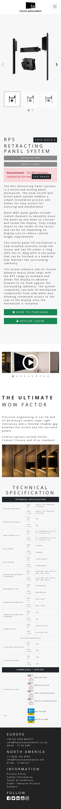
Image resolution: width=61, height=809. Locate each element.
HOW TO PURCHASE (30, 312)
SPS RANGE (41, 176)
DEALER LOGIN (31, 321)
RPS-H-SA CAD (37, 719)
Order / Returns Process (24, 783)
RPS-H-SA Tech (38, 685)
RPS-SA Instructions (41, 693)
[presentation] (3, 64)
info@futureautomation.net (26, 759)
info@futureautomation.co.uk (27, 742)
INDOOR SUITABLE (31, 158)
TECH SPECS (45, 139)
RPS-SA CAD (36, 711)
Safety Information (20, 777)
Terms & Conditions (20, 780)
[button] (29, 110)
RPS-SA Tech (37, 677)
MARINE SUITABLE (30, 164)
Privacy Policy (16, 773)
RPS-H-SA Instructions (42, 701)
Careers (12, 786)
